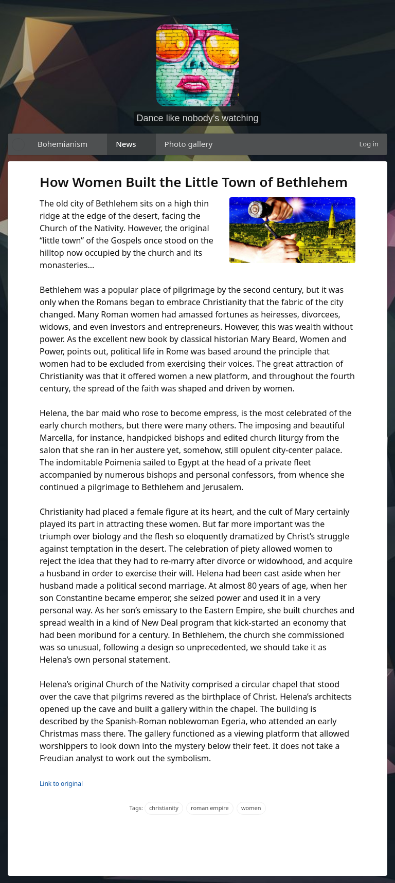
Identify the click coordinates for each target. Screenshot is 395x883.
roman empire (210, 808)
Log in (369, 143)
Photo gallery (189, 144)
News (126, 144)
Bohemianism (62, 144)
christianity (163, 808)
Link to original (61, 783)
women (251, 808)
